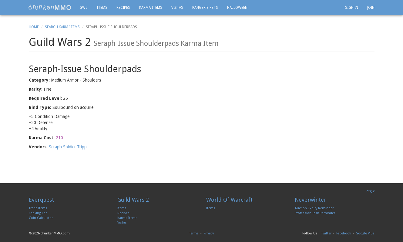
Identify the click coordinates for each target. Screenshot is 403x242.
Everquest (41, 200)
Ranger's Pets (205, 7)
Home (34, 27)
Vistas (177, 7)
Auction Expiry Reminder (314, 208)
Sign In (351, 7)
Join (370, 7)
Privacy (208, 233)
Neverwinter (310, 200)
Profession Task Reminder (315, 213)
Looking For (38, 213)
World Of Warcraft (229, 200)
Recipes (123, 7)
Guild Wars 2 (133, 200)
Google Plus (365, 233)
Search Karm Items (62, 27)
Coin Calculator (41, 218)
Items (102, 7)
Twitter (326, 233)
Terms (194, 233)
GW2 (83, 7)
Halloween (237, 7)
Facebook (343, 233)
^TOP (370, 191)
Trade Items (38, 208)
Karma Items (150, 7)
